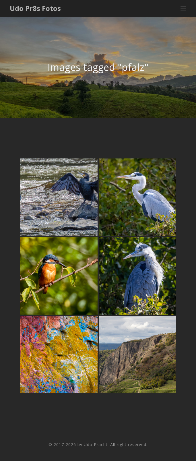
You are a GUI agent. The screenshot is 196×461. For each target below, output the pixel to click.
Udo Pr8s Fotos (35, 8)
